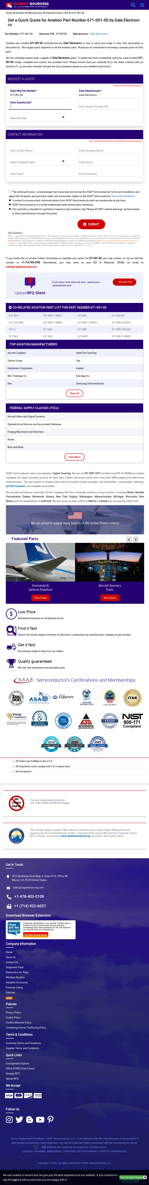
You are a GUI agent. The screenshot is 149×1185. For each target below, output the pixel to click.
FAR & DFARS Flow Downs (20, 1068)
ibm (10, 383)
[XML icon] (74, 998)
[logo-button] (74, 6)
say (78, 360)
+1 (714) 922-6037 (30, 905)
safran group (15, 360)
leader (80, 368)
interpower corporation (20, 368)
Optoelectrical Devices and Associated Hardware (34, 424)
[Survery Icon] (37, 934)
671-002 (13, 336)
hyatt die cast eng (86, 353)
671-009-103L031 (121, 322)
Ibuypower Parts (15, 967)
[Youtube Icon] (40, 1119)
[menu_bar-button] (142, 5)
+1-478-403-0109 (29, 896)
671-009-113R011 (53, 315)
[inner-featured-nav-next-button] (136, 539)
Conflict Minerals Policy (18, 1022)
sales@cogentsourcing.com (21, 266)
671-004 (47, 329)
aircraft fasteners (15, 486)
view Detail (40, 597)
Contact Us (12, 962)
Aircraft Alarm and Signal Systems (26, 416)
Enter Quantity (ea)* (21, 102)
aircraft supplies (17, 353)
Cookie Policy (13, 1017)
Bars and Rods (15, 447)
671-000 (47, 336)
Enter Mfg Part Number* (23, 91)
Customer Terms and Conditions (23, 1043)
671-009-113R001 (53, 322)
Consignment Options (17, 1063)
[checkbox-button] (10, 191)
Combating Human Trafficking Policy (26, 1027)
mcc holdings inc (17, 376)
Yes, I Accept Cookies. (131, 1177)
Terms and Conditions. (123, 196)
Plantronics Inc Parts (17, 972)
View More (75, 457)
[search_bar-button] (133, 5)
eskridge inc (83, 376)
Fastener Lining (14, 987)
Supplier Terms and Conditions (22, 1048)
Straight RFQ (13, 1073)
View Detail (110, 597)
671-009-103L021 (121, 329)
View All (74, 393)
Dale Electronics (99, 33)
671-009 (82, 329)
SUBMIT (91, 224)
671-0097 (83, 336)
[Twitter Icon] (19, 1119)
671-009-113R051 (87, 322)
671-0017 (14, 315)
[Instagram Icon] (9, 1119)
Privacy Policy (13, 1012)
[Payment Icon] (9, 1097)
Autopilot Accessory (17, 982)
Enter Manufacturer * (90, 91)
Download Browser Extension (28, 915)
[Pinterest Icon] (50, 1119)
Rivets (11, 439)
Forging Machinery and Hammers (26, 431)
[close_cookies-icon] (145, 1177)
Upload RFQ (12, 1078)
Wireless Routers (15, 977)
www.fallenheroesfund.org (75, 836)
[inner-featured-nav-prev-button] (129, 539)
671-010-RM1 (16, 322)
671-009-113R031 (121, 336)
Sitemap (10, 992)
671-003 (82, 315)
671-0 (12, 329)
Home (9, 952)
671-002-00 (118, 315)
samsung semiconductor (90, 383)
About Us (11, 957)
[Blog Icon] (29, 1119)
